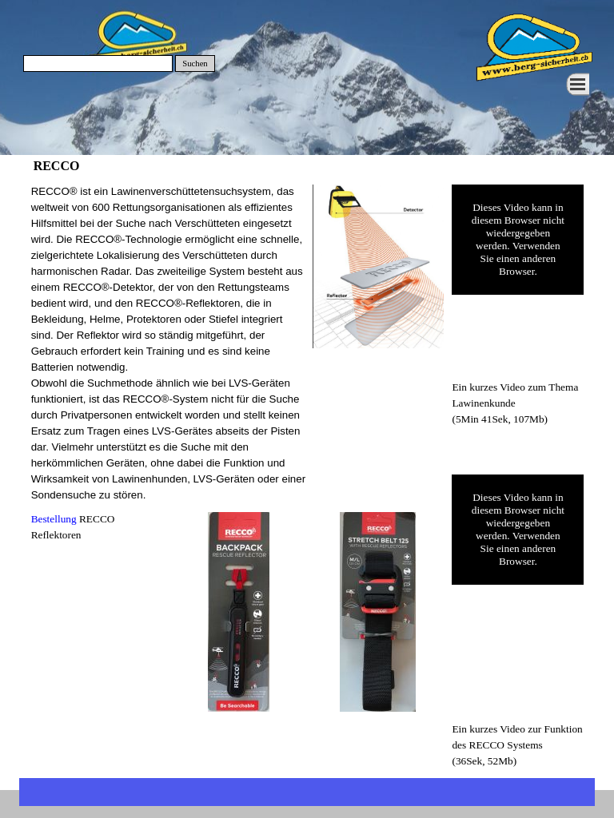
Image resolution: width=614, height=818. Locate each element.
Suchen (194, 63)
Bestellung (54, 519)
